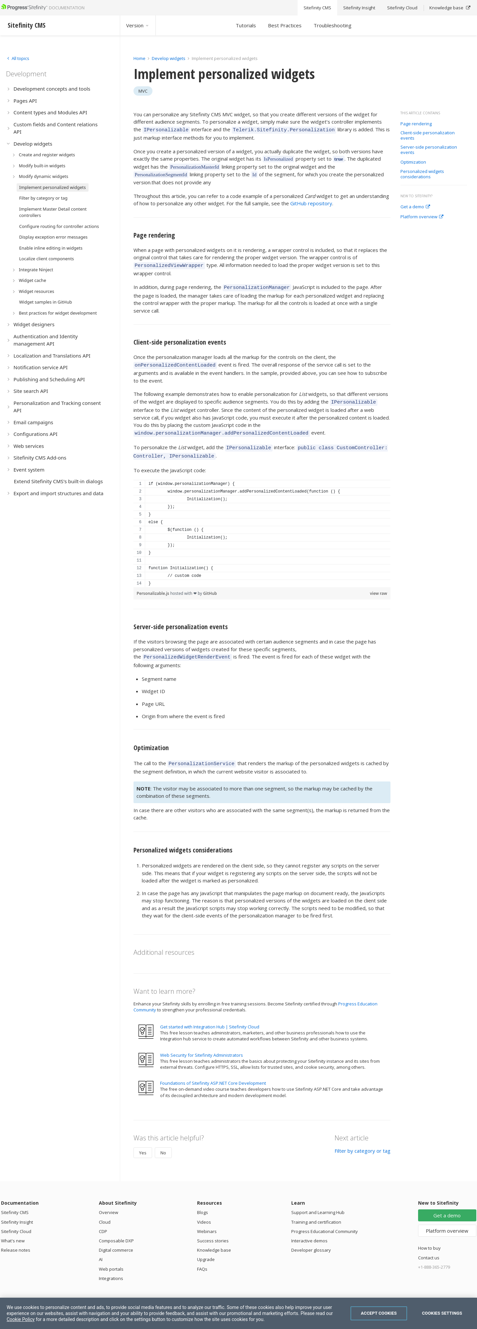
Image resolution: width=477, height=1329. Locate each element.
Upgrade (206, 1249)
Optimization (413, 162)
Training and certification (316, 1212)
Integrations (111, 1268)
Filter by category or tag (362, 1140)
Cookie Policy (21, 1319)
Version (137, 25)
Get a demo (415, 207)
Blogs (202, 1202)
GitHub (210, 585)
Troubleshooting (333, 25)
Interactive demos (309, 1231)
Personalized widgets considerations (422, 174)
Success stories (213, 1231)
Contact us (428, 1248)
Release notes (15, 1240)
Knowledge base (214, 1240)
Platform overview (421, 217)
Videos (204, 1212)
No (163, 1143)
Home (139, 58)
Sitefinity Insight (17, 1212)
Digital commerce (116, 1240)
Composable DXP (116, 1231)
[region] (262, 525)
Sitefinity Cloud (16, 1221)
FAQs (202, 1259)
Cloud (105, 1212)
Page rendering (416, 124)
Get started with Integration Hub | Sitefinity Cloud (209, 1017)
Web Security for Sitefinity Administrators (201, 1045)
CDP (103, 1221)
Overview (108, 1202)
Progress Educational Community (324, 1221)
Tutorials (246, 25)
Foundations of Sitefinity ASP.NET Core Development (213, 1073)
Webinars (207, 1221)
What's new (13, 1231)
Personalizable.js (153, 585)
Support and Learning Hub (318, 1202)
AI (101, 1249)
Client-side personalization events (427, 135)
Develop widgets (169, 58)
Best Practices (285, 25)
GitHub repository (311, 202)
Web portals (111, 1259)
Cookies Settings (442, 1313)
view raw (378, 585)
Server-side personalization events (428, 150)
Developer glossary (311, 1240)
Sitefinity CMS (15, 1202)
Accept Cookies (379, 1313)
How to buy (429, 1238)
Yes (142, 1143)
